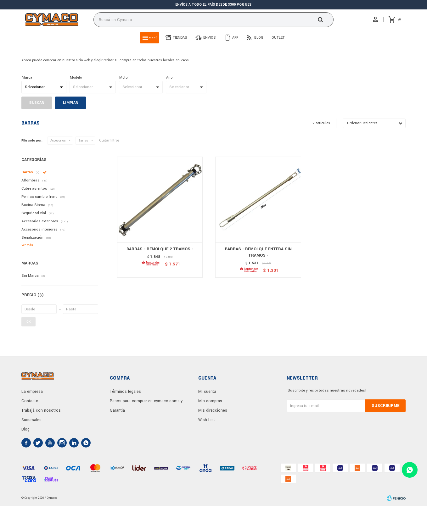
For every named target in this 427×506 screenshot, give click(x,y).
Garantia (117, 410)
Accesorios (58, 140)
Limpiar (70, 102)
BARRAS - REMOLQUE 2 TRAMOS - (159, 249)
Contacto (29, 401)
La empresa (32, 391)
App (235, 37)
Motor (124, 77)
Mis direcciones (212, 410)
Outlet (278, 37)
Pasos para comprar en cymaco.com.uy (146, 401)
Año (169, 77)
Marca (27, 77)
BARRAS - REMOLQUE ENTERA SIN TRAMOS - (258, 252)
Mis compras (210, 401)
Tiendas (180, 37)
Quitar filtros (109, 140)
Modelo (76, 77)
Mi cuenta (207, 391)
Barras (83, 140)
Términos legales (125, 391)
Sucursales (31, 420)
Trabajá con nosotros (41, 410)
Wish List (206, 420)
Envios (209, 37)
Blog (258, 37)
